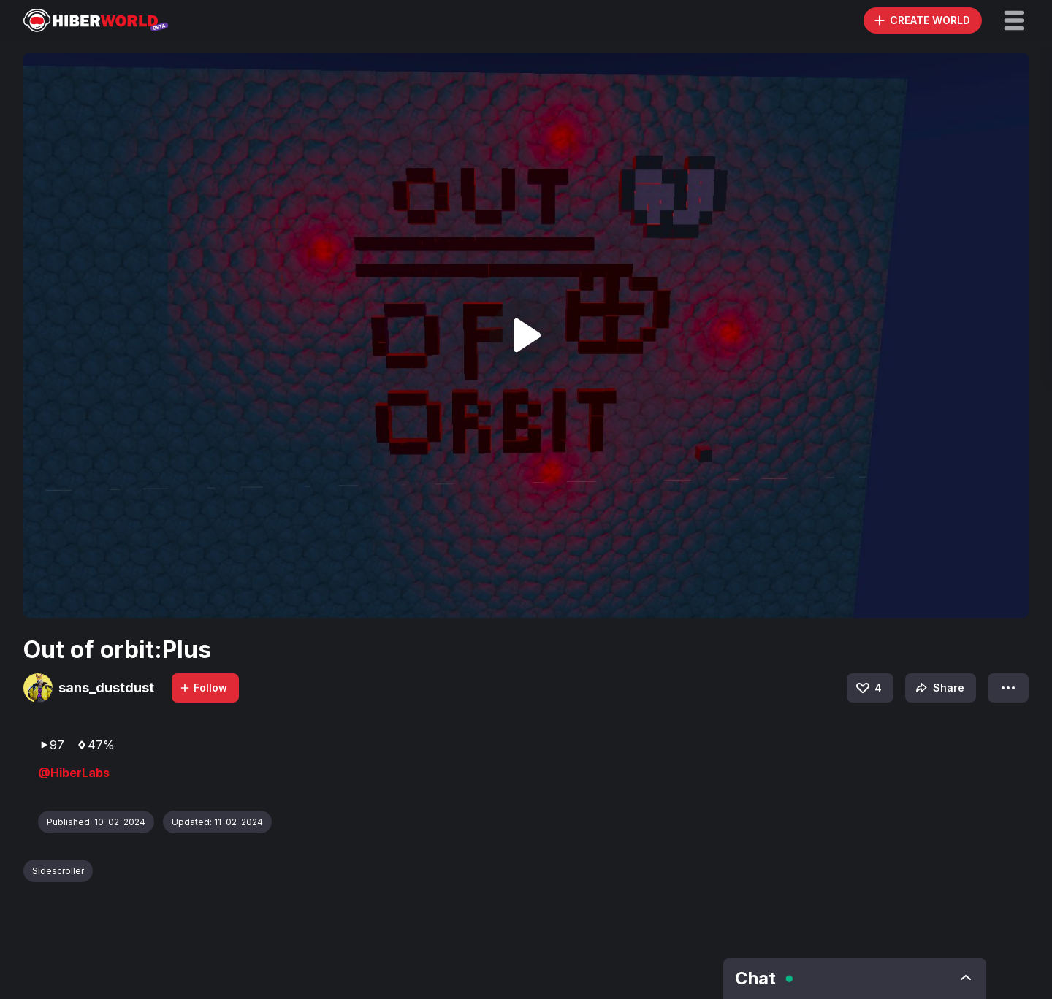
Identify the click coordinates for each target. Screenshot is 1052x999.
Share (938, 688)
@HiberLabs (74, 772)
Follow (203, 687)
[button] (1014, 20)
